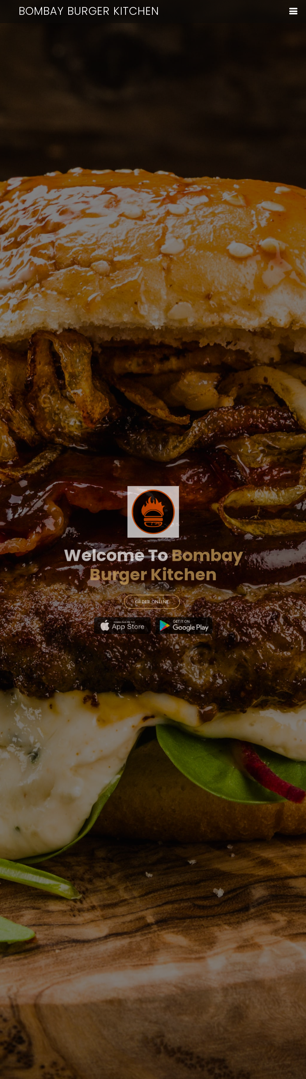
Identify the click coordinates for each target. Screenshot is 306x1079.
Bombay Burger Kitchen (89, 11)
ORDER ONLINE (152, 594)
